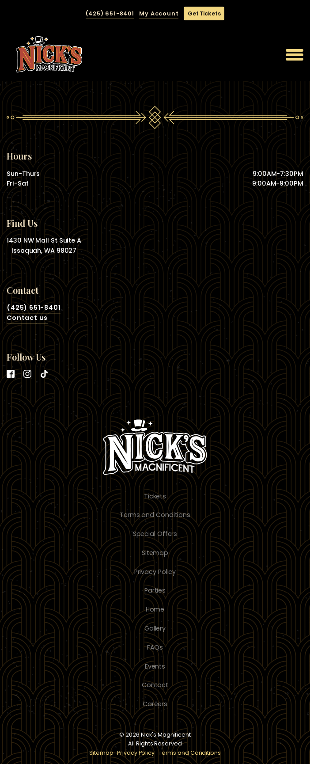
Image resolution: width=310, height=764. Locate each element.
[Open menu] (294, 54)
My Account (158, 13)
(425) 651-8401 (110, 13)
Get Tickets (204, 13)
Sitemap (101, 752)
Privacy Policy (136, 752)
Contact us (27, 317)
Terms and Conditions (190, 752)
